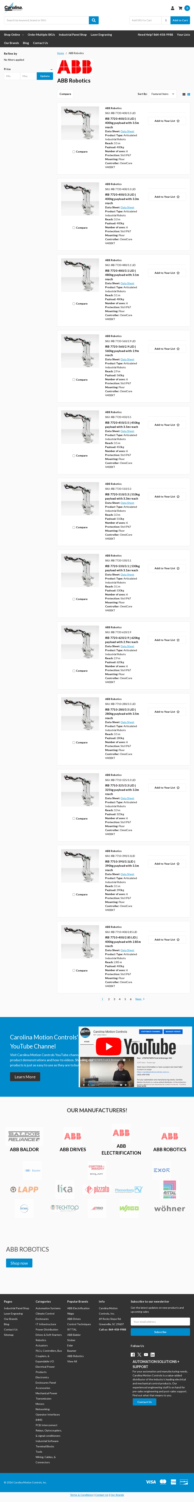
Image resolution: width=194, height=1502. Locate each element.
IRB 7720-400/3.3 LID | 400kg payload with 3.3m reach (122, 199)
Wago (70, 1313)
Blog (26, 43)
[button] (28, 69)
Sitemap (9, 1334)
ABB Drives (74, 1318)
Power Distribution (47, 1329)
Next (140, 999)
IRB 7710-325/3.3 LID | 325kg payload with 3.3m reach (122, 790)
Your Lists (183, 34)
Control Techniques (79, 1324)
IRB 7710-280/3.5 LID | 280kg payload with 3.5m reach (122, 714)
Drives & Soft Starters (49, 1334)
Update (45, 76)
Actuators (42, 1345)
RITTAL (72, 1329)
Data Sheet (127, 131)
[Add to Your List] (167, 121)
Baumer (71, 1350)
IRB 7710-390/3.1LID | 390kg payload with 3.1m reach (122, 866)
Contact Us (40, 43)
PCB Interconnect (46, 1425)
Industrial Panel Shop (73, 34)
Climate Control (45, 1313)
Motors (40, 1403)
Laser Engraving (101, 34)
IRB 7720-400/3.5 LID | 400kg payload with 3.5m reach (122, 123)
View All (72, 1361)
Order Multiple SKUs (41, 34)
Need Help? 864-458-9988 (155, 34)
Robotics (41, 1340)
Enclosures (42, 1318)
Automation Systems (48, 1308)
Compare (65, 93)
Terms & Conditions (81, 1494)
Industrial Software (47, 1441)
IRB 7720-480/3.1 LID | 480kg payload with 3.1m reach (122, 275)
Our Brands (11, 43)
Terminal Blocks (45, 1446)
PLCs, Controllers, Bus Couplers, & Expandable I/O (49, 1356)
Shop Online (14, 34)
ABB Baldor (74, 1334)
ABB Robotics (75, 1356)
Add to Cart (180, 20)
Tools (39, 1451)
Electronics (42, 1377)
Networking (43, 1409)
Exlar (70, 1345)
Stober (71, 1340)
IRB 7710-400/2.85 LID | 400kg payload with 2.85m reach (123, 942)
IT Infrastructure (46, 1324)
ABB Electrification (78, 1308)
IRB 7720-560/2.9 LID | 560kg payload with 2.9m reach (122, 351)
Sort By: (142, 93)
